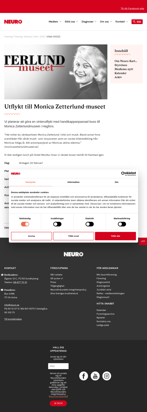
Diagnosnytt (103, 297)
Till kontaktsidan (13, 319)
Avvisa (31, 236)
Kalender (120, 73)
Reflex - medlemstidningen (110, 293)
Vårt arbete (56, 274)
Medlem (55, 21)
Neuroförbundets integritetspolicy (68, 289)
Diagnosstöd (103, 282)
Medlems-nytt (124, 69)
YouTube (95, 376)
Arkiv (35, 36)
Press (53, 282)
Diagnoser (89, 21)
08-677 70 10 (20, 282)
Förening (8, 36)
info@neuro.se (11, 305)
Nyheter (101, 317)
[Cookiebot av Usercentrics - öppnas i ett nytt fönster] (123, 174)
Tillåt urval (73, 236)
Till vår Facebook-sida (132, 8)
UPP (143, 241)
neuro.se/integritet (58, 396)
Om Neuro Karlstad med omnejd (126, 61)
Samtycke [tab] (30, 182)
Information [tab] (73, 182)
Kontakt (121, 21)
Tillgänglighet (57, 286)
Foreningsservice (105, 313)
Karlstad (28, 36)
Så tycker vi (56, 278)
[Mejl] (58, 366)
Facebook (83, 376)
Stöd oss (71, 21)
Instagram (106, 376)
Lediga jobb (103, 325)
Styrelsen (121, 65)
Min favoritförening (107, 274)
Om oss (106, 21)
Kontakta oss (104, 321)
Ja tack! (58, 403)
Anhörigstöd (103, 286)
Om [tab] (116, 182)
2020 (42, 36)
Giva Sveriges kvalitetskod (64, 293)
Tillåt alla (115, 236)
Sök (137, 21)
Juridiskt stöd (104, 289)
